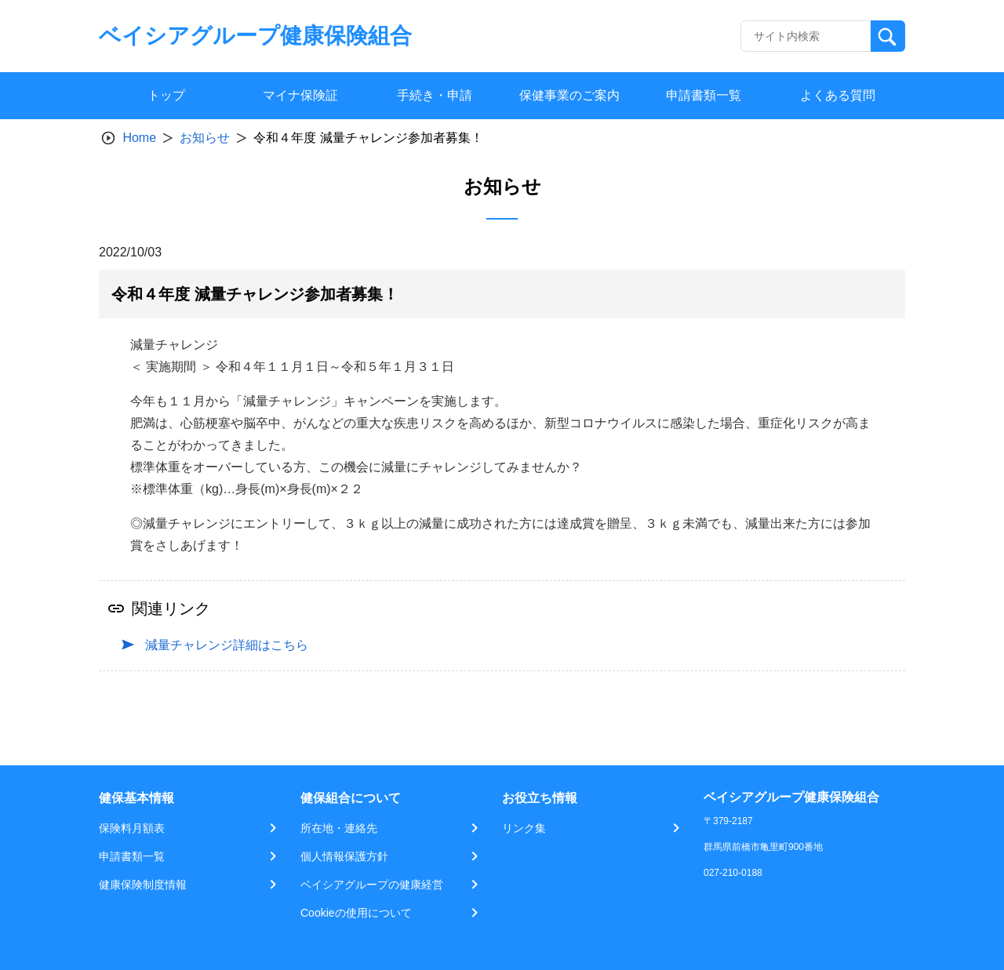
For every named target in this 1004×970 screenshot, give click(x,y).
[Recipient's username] (805, 36)
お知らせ (205, 137)
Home (139, 137)
